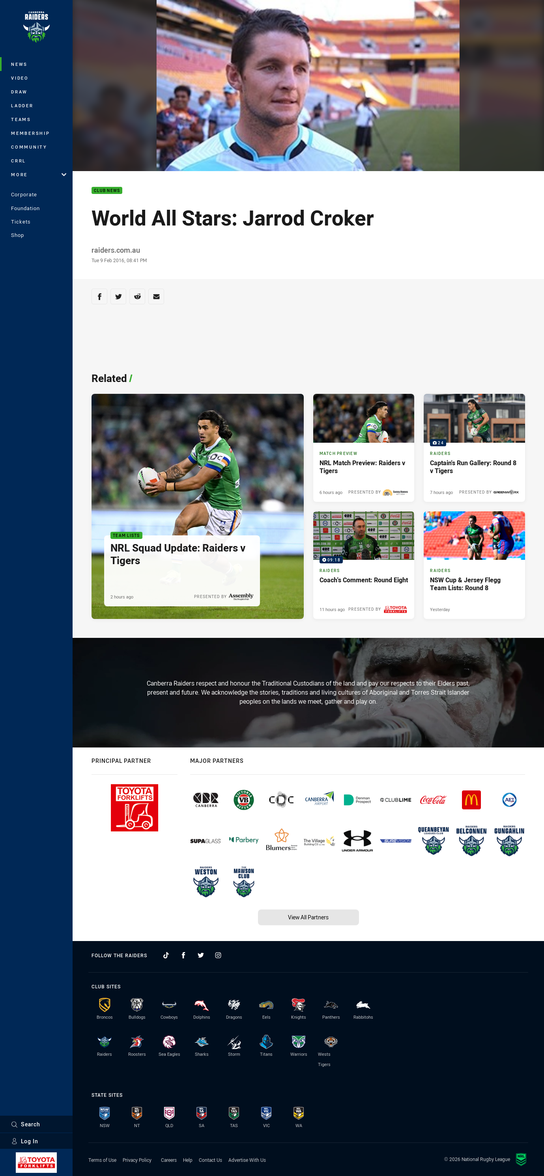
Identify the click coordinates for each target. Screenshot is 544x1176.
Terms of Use (102, 1160)
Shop (17, 235)
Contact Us (210, 1160)
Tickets (21, 221)
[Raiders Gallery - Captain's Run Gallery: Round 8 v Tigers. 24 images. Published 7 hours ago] (474, 447)
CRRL (18, 161)
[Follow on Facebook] (183, 955)
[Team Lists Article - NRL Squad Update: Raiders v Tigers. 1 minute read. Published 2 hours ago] (198, 506)
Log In (24, 1141)
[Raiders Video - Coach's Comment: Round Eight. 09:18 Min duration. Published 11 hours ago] (364, 565)
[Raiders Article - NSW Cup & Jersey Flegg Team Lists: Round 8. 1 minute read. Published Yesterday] (474, 565)
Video (20, 78)
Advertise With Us (247, 1160)
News (19, 64)
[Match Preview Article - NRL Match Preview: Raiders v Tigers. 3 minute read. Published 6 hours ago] (364, 447)
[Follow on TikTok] (166, 955)
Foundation (25, 208)
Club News (107, 190)
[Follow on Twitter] (201, 955)
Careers (169, 1160)
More (38, 174)
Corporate (24, 194)
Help (188, 1160)
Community (29, 147)
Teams (21, 119)
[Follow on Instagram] (218, 955)
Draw (19, 92)
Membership (30, 133)
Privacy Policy (137, 1160)
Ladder (22, 105)
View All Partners (308, 917)
